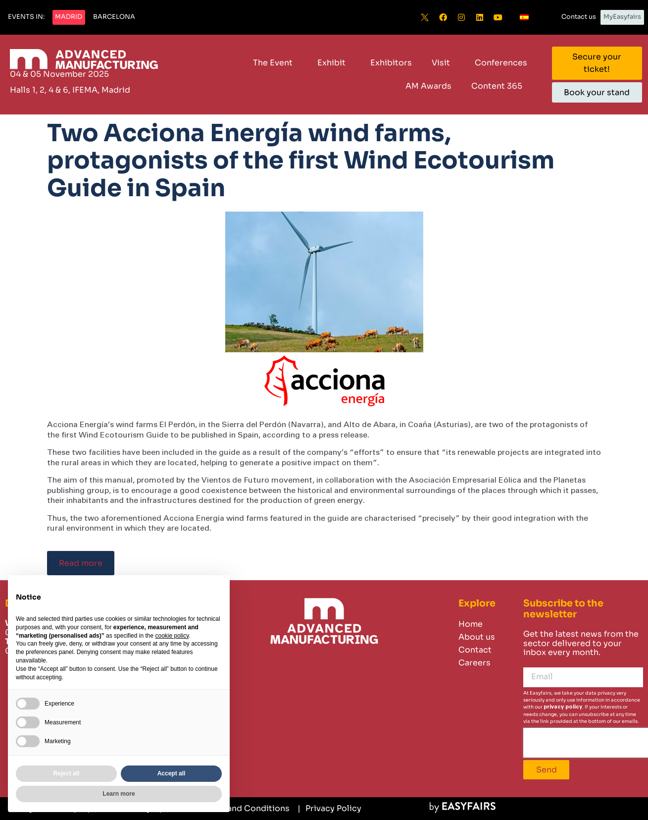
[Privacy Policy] (329, 808)
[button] (26, 17)
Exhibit (333, 62)
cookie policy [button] (172, 635)
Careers (474, 662)
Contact (475, 650)
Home (470, 624)
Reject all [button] (66, 773)
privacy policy (563, 707)
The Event (275, 62)
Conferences (501, 62)
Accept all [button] (171, 773)
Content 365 (499, 86)
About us (476, 637)
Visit (443, 62)
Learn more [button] (118, 793)
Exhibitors (391, 62)
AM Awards (428, 86)
